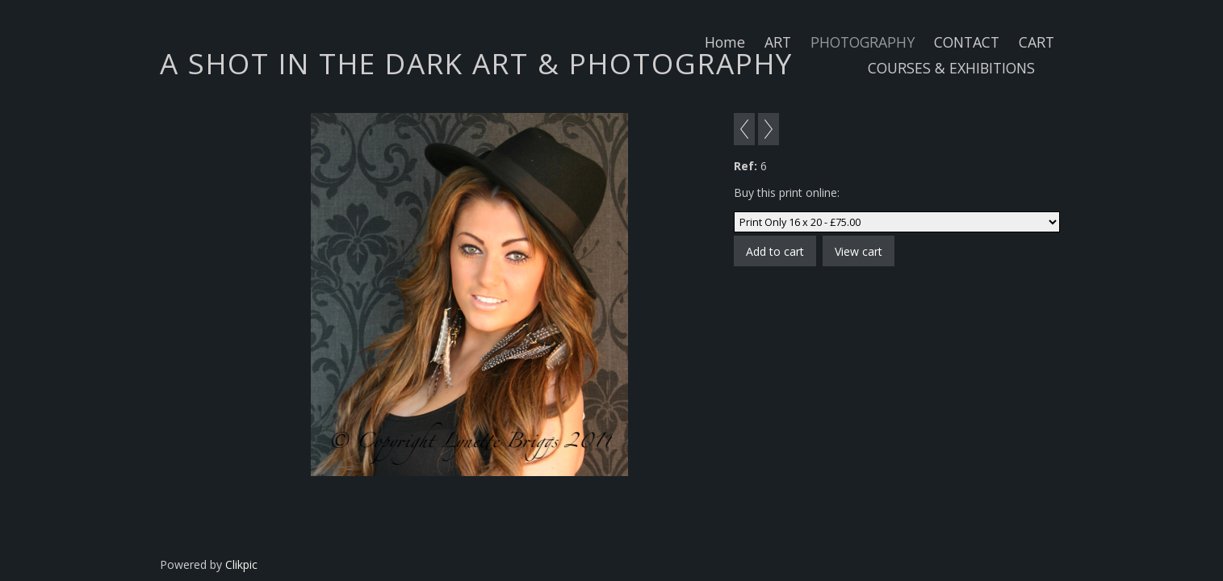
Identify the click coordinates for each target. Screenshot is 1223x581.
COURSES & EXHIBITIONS (951, 67)
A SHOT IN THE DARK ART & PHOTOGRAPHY (476, 63)
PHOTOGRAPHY (862, 42)
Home (725, 42)
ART (777, 42)
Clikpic (241, 564)
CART (1036, 42)
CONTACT (966, 42)
